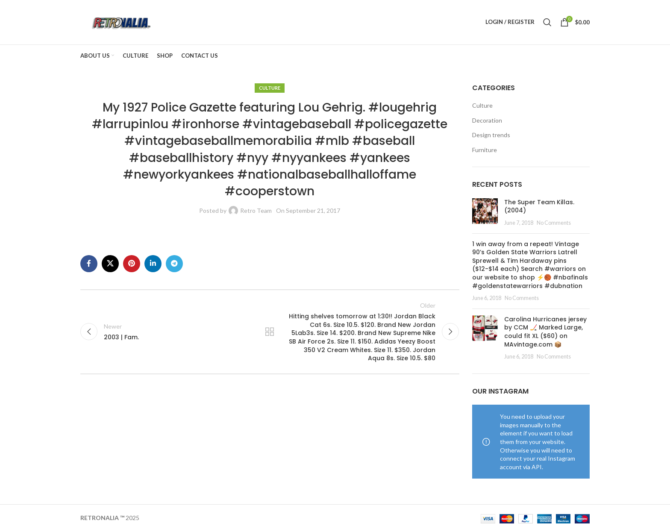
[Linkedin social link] (153, 263)
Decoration (487, 120)
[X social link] (110, 263)
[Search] (547, 22)
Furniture (484, 149)
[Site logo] (120, 21)
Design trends (491, 135)
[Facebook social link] (88, 263)
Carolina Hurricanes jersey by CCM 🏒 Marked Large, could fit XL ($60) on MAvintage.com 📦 (545, 332)
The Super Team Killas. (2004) (539, 206)
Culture (269, 88)
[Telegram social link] (174, 263)
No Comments (554, 223)
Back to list (270, 332)
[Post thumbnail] (485, 212)
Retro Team (256, 211)
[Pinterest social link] (131, 263)
